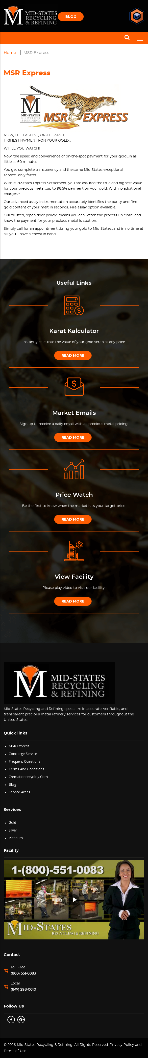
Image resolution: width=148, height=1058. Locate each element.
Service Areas (19, 792)
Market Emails (74, 413)
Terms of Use (15, 1051)
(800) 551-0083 (23, 973)
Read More (73, 355)
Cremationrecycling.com (28, 776)
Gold (12, 822)
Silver (13, 830)
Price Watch (74, 495)
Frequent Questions (24, 761)
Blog (70, 16)
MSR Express (19, 746)
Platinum (16, 837)
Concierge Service (23, 753)
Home (10, 53)
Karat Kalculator (74, 331)
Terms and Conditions (26, 769)
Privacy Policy (121, 1045)
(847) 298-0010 (23, 989)
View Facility (74, 577)
